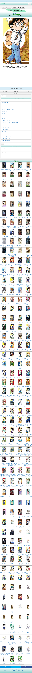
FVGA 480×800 (4, 111)
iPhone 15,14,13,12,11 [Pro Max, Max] (8, 133)
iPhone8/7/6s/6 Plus (5, 129)
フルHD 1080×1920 (5, 127)
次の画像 (27, 91)
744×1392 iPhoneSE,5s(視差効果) (8, 109)
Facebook (26, 666)
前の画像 (5, 91)
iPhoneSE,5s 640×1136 (6, 120)
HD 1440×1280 (4, 131)
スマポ (3, 3)
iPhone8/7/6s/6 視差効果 (6, 140)
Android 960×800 (5, 102)
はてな (6, 666)
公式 (7, 95)
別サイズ (3, 95)
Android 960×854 (5, 107)
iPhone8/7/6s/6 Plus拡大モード (7, 138)
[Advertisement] (16, 78)
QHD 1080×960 (4, 113)
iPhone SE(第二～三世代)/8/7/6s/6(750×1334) (10, 122)
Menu (29, 3)
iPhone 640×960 (5, 104)
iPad (2, 100)
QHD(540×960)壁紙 (16, 14)
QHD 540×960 (4, 118)
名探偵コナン (16, 13)
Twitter (16, 666)
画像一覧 (16, 91)
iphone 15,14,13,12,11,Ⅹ (6, 136)
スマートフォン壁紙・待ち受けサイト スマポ (16, 670)
